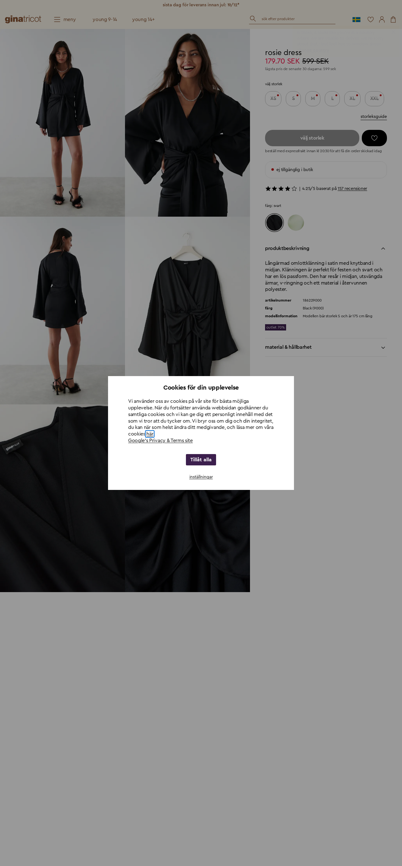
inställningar (201, 477)
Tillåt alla (201, 459)
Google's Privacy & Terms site (160, 440)
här (149, 433)
